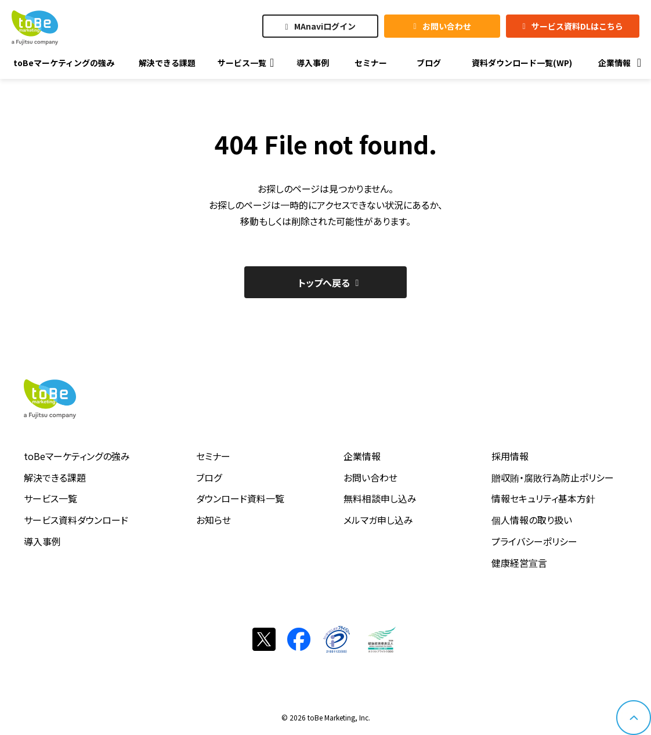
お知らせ (213, 520)
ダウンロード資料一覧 (240, 498)
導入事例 (42, 541)
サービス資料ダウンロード (76, 520)
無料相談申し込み (380, 498)
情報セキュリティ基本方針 (543, 498)
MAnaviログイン (325, 26)
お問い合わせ (446, 26)
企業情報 (362, 456)
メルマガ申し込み (378, 520)
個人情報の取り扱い (531, 520)
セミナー (213, 456)
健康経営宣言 (519, 563)
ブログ (209, 477)
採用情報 (510, 456)
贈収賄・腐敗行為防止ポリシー (552, 477)
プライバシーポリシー (534, 541)
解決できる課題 (55, 477)
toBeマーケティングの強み (77, 456)
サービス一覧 (50, 498)
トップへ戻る (324, 282)
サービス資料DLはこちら (577, 26)
